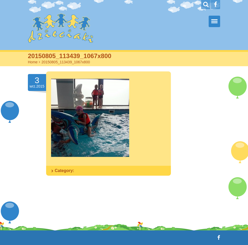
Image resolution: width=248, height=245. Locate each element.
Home (33, 62)
